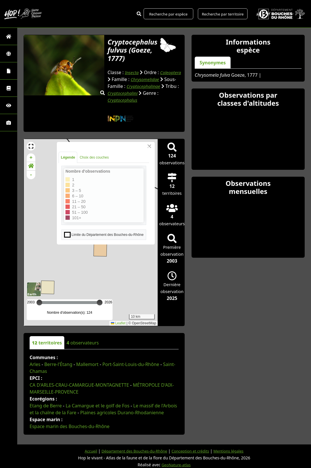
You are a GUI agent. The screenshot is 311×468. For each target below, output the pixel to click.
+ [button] (31, 164)
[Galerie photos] (8, 122)
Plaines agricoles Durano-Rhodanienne (122, 419)
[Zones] (8, 53)
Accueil (86, 451)
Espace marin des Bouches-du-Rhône (69, 433)
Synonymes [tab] (213, 62)
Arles (35, 371)
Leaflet (118, 330)
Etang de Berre (46, 412)
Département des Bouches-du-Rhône (132, 451)
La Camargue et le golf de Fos (97, 412)
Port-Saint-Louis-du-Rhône (131, 371)
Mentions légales (232, 451)
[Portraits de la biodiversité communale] (8, 70)
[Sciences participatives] (8, 105)
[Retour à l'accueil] (8, 36)
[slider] (100, 309)
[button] (31, 153)
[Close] (149, 153)
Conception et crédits (192, 451)
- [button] (31, 181)
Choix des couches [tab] (94, 164)
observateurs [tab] (83, 349)
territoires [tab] (47, 349)
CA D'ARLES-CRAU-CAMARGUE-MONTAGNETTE (79, 392)
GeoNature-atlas (176, 464)
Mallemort (87, 371)
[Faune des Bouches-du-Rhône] (8, 88)
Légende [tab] (68, 164)
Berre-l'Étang (58, 371)
